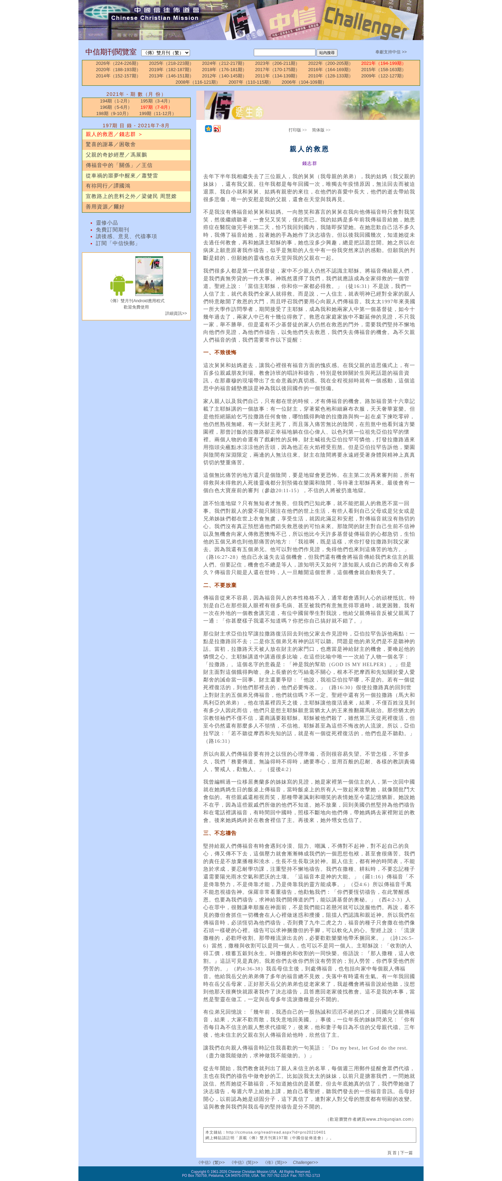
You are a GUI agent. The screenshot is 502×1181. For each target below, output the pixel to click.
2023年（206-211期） (277, 63)
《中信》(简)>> (243, 1162)
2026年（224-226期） (118, 63)
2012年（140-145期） (224, 75)
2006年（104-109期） (304, 82)
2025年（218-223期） (171, 63)
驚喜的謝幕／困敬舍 (111, 144)
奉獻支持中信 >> (390, 51)
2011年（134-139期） (277, 75)
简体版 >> (321, 130)
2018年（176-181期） (224, 69)
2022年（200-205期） (330, 63)
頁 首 (392, 1152)
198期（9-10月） (113, 113)
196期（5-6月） (116, 107)
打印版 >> (298, 130)
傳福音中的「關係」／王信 (119, 165)
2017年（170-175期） (277, 69)
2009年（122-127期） (383, 75)
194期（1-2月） (116, 101)
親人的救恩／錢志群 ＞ (114, 134)
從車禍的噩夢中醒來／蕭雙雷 (122, 175)
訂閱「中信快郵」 (118, 243)
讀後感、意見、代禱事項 (126, 236)
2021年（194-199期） (383, 63)
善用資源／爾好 (105, 206)
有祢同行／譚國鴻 (108, 186)
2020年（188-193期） (118, 69)
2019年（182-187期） (171, 69)
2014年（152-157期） (118, 75)
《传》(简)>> (275, 1162)
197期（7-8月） (156, 107)
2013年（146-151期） (171, 75)
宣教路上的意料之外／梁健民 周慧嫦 (131, 196)
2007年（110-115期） (251, 82)
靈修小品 (107, 223)
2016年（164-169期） (330, 69)
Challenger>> (305, 1162)
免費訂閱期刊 (112, 230)
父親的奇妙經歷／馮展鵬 (116, 155)
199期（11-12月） (157, 113)
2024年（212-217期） (224, 63)
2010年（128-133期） (330, 75)
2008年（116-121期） (197, 82)
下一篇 (406, 1152)
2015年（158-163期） (383, 69)
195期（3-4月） (156, 101)
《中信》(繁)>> (210, 1162)
